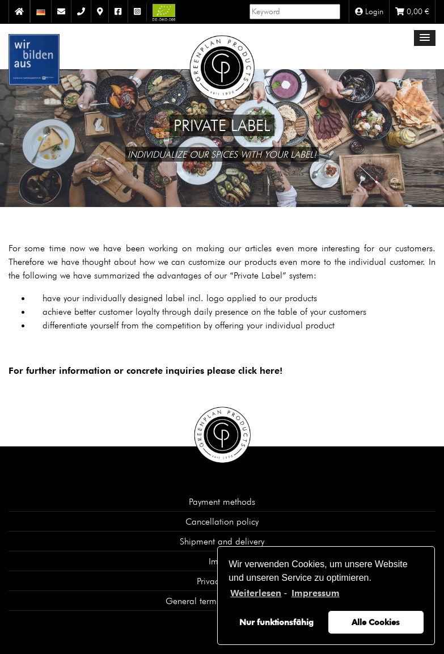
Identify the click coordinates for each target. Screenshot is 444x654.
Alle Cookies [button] (376, 622)
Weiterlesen (255, 593)
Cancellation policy (222, 521)
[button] (424, 38)
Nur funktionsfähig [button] (276, 622)
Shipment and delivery (222, 541)
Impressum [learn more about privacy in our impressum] (315, 593)
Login (369, 11)
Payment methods (222, 501)
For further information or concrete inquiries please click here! (145, 371)
